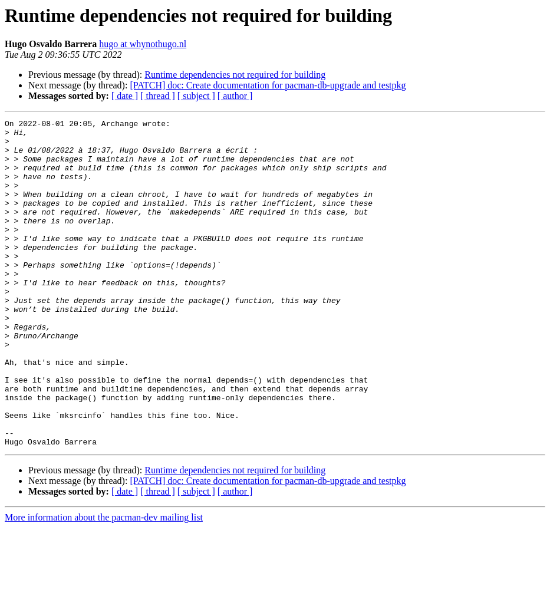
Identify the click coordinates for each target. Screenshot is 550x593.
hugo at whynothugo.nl (142, 44)
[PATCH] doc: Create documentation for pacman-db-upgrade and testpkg (268, 85)
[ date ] (124, 96)
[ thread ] (157, 96)
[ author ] (235, 96)
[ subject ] (196, 96)
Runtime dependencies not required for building (234, 75)
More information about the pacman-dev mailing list (104, 583)
